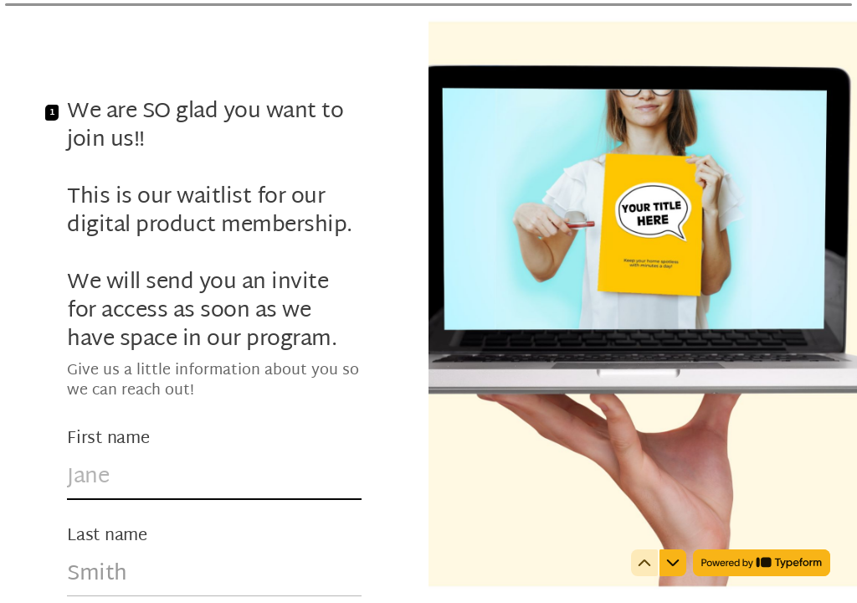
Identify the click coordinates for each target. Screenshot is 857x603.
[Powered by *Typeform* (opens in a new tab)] (761, 562)
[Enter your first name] (214, 477)
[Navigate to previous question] (644, 562)
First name (108, 439)
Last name (107, 536)
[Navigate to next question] (672, 562)
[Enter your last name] (214, 574)
